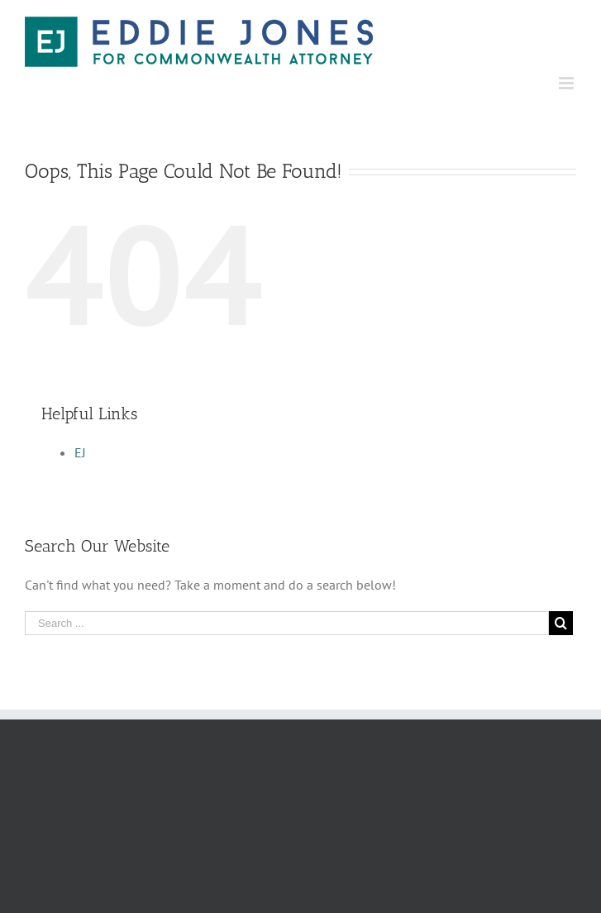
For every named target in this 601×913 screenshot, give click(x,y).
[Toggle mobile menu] (567, 83)
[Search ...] (287, 623)
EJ (80, 452)
